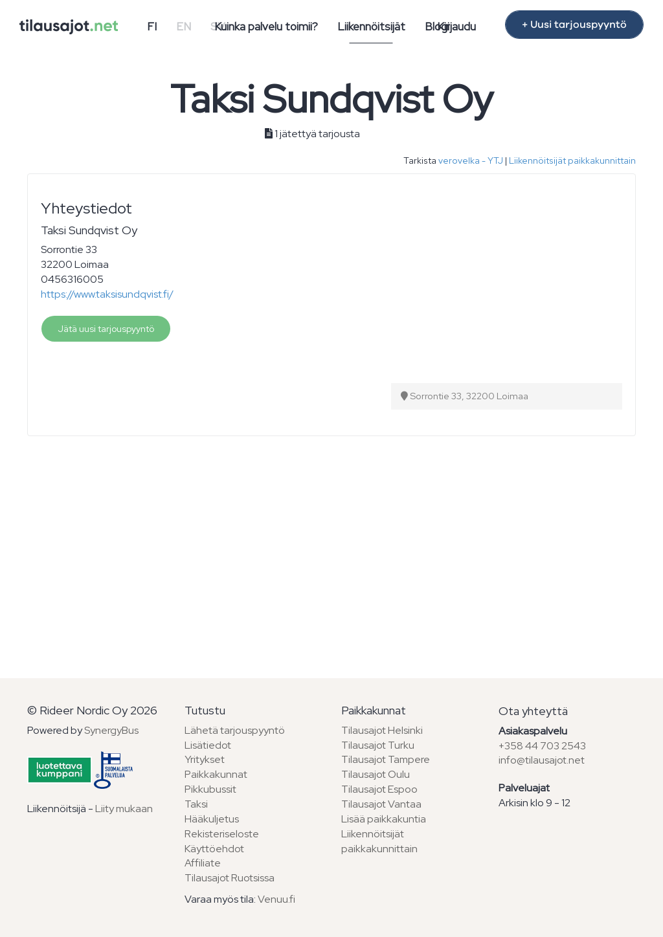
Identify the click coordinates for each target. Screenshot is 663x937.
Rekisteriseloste (222, 834)
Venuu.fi (276, 899)
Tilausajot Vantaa (381, 804)
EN (183, 26)
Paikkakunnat (216, 774)
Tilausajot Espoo (379, 789)
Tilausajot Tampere (385, 759)
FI (152, 26)
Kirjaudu (456, 26)
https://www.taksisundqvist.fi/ (107, 294)
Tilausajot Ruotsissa (230, 878)
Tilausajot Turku (377, 745)
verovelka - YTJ (470, 160)
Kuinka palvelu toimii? (266, 26)
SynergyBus (111, 730)
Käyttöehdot (214, 848)
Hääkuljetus (212, 819)
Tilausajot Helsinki (382, 730)
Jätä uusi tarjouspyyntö (106, 329)
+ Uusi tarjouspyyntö (574, 24)
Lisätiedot (208, 745)
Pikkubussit (210, 789)
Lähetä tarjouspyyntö (235, 730)
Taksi (196, 804)
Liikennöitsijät (371, 26)
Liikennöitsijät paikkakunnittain (572, 160)
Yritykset (205, 759)
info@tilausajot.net (542, 760)
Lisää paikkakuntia (383, 819)
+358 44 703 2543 (542, 746)
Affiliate (203, 863)
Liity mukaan (124, 808)
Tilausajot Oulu (375, 774)
